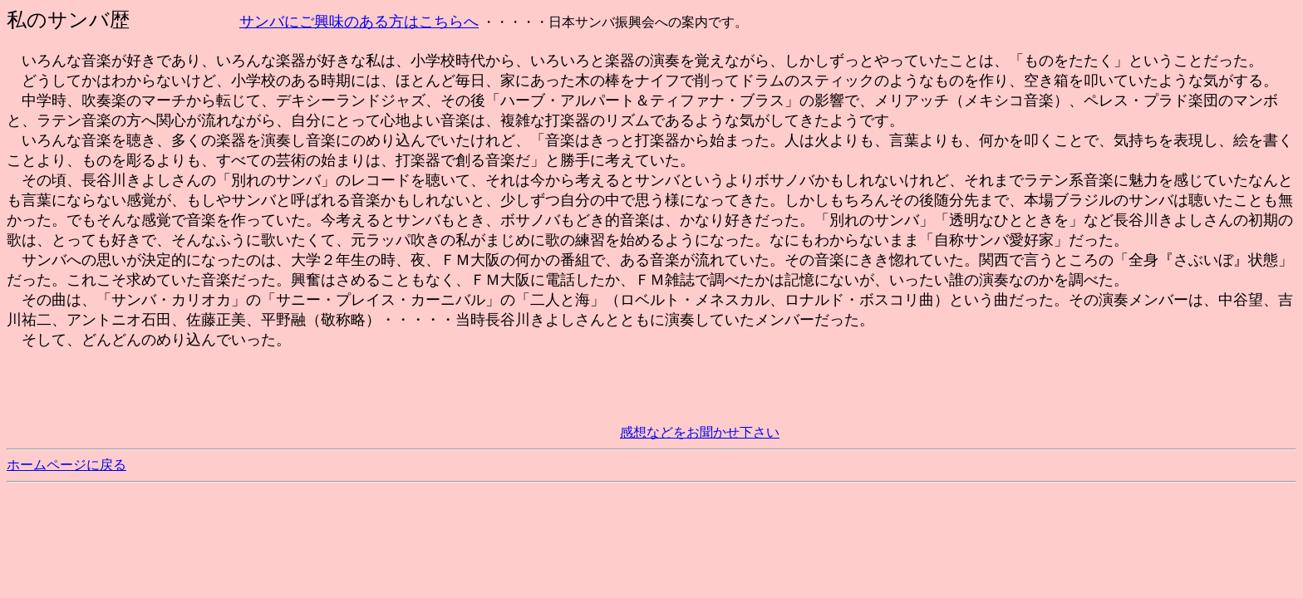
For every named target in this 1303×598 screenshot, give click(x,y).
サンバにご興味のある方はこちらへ (359, 21)
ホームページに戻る (66, 465)
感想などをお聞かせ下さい (699, 432)
